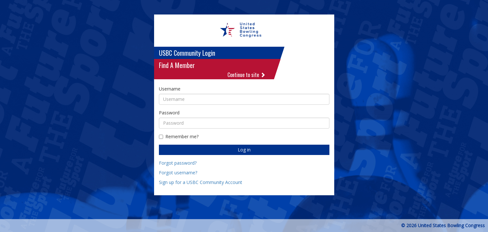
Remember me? (178, 136)
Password (169, 113)
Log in (244, 150)
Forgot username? (178, 172)
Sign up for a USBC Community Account (200, 182)
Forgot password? (178, 163)
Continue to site (246, 75)
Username (169, 89)
